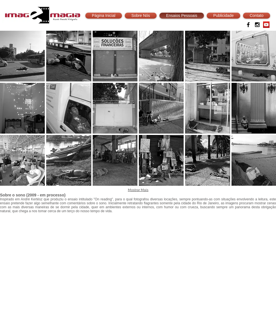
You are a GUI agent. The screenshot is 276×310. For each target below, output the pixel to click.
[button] (22, 56)
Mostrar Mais (138, 190)
